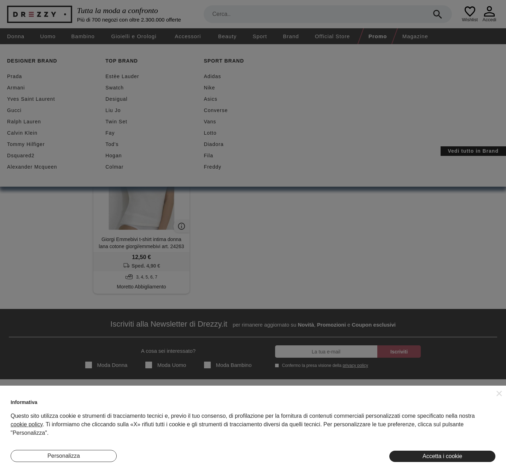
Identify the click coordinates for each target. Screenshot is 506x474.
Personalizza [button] (63, 456)
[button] (499, 393)
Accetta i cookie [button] (442, 456)
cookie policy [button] (26, 424)
